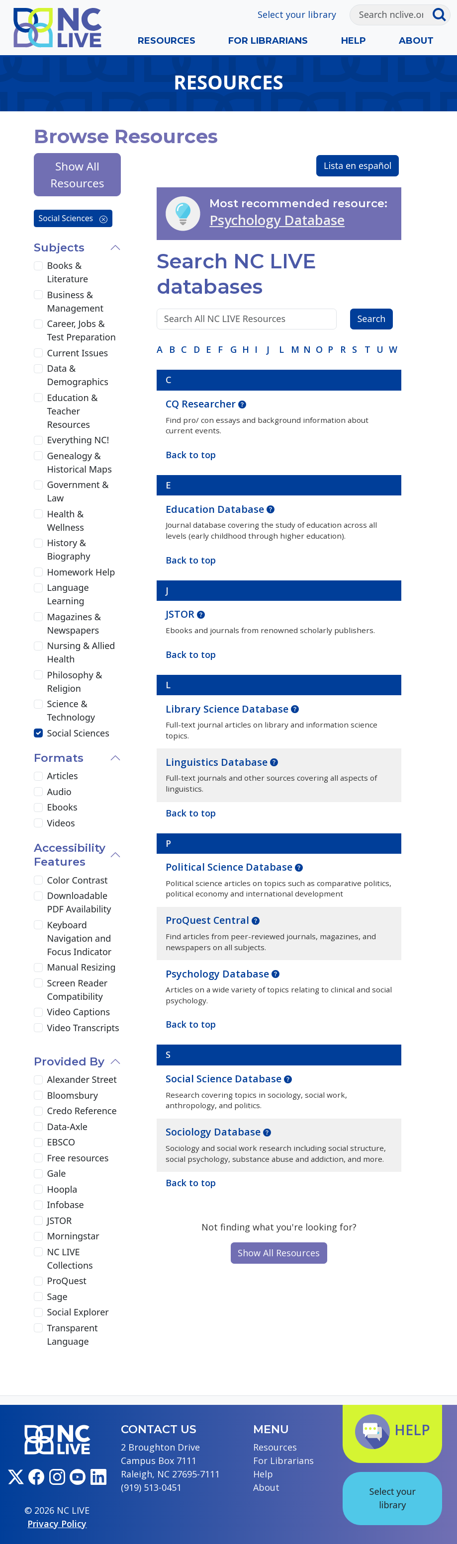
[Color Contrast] (38, 880)
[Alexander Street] (38, 1079)
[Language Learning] (38, 587)
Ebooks (62, 807)
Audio (59, 792)
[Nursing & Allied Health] (38, 646)
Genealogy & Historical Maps (79, 462)
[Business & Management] (38, 294)
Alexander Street (82, 1079)
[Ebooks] (38, 807)
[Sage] (38, 1296)
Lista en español (358, 165)
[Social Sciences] (38, 733)
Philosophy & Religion (74, 681)
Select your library (297, 14)
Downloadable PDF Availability (79, 902)
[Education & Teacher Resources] (38, 397)
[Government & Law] (38, 485)
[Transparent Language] (38, 1327)
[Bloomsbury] (38, 1095)
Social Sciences (73, 218)
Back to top (191, 1183)
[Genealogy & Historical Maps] (38, 455)
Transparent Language (72, 1334)
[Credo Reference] (38, 1111)
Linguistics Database (218, 762)
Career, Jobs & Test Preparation (81, 330)
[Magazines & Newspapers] (38, 616)
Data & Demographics (77, 375)
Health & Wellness (65, 520)
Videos (61, 823)
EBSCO (61, 1142)
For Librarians (268, 40)
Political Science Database (230, 867)
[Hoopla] (38, 1189)
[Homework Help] (38, 572)
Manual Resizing (81, 967)
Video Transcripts (83, 1028)
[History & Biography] (38, 543)
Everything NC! (78, 440)
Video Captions (78, 1012)
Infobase (65, 1205)
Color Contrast (77, 880)
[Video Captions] (38, 1012)
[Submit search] (441, 14)
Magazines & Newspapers (74, 623)
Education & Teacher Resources (72, 411)
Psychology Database (277, 220)
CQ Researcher (202, 403)
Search (371, 319)
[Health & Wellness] (38, 513)
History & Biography (69, 549)
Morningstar (73, 1236)
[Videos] (38, 822)
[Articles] (38, 776)
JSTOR (181, 614)
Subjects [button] (59, 247)
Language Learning (68, 594)
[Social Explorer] (38, 1312)
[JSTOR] (38, 1220)
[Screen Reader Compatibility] (38, 982)
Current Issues (77, 353)
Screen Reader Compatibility (77, 989)
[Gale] (38, 1173)
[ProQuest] (38, 1281)
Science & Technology (71, 710)
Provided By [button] (69, 1061)
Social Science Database (225, 1078)
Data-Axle (67, 1127)
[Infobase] (38, 1205)
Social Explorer (78, 1312)
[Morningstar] (38, 1236)
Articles (62, 776)
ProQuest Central (209, 920)
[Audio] (38, 791)
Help (353, 40)
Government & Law (78, 491)
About (416, 40)
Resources (166, 40)
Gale (56, 1173)
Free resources (78, 1158)
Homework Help (81, 572)
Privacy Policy (57, 1524)
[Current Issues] (38, 352)
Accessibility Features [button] (69, 855)
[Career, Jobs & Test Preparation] (38, 324)
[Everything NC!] (38, 440)
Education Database (216, 509)
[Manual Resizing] (38, 967)
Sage (57, 1296)
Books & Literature (68, 272)
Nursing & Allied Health (81, 652)
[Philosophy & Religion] (38, 674)
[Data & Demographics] (38, 368)
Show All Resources (279, 1253)
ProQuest (67, 1281)
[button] (242, 403)
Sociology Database (214, 1131)
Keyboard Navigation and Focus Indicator (79, 938)
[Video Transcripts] (38, 1027)
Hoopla (62, 1189)
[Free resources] (38, 1157)
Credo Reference (82, 1111)
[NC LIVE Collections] (38, 1251)
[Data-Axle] (38, 1126)
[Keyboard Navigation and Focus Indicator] (38, 924)
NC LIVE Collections (70, 1258)
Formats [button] (59, 758)
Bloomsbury (72, 1095)
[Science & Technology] (38, 704)
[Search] (391, 14)
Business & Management (75, 301)
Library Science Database (228, 709)
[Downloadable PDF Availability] (38, 896)
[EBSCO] (38, 1142)
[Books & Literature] (38, 265)
